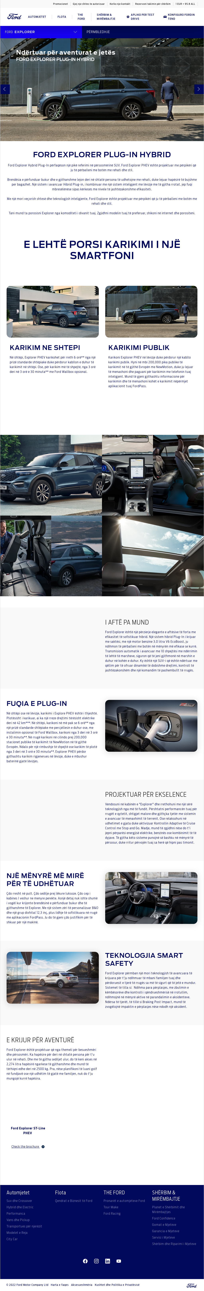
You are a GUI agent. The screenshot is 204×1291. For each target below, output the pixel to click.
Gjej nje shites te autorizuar (89, 4)
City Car (12, 1239)
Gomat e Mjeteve (164, 1224)
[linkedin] (107, 1261)
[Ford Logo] (15, 16)
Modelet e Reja (17, 1232)
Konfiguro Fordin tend (179, 17)
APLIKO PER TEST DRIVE (140, 17)
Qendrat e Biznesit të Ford (73, 1201)
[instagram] (96, 1261)
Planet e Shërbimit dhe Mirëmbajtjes (168, 1210)
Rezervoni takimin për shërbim (153, 4)
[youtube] (118, 1261)
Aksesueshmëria (81, 1285)
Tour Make (111, 1207)
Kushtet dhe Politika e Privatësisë (117, 1285)
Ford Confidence (163, 1218)
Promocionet (60, 4)
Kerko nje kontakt (120, 4)
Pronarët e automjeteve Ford (124, 1201)
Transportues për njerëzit (24, 1226)
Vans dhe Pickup (18, 1220)
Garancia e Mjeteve (165, 1231)
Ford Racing (112, 1213)
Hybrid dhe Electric (20, 1207)
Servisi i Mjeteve (163, 1237)
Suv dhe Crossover (19, 1201)
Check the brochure (28, 1146)
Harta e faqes (60, 1285)
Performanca (16, 1213)
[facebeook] (85, 1261)
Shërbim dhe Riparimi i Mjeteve (174, 1244)
